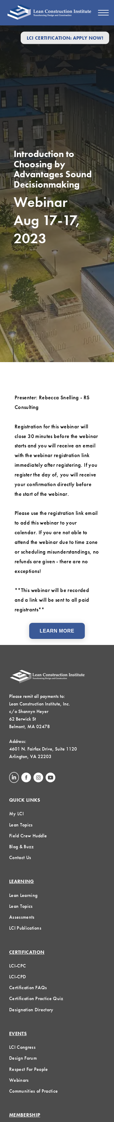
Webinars (19, 1080)
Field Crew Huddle (28, 836)
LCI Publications (25, 928)
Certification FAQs (28, 987)
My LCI (16, 813)
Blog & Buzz (21, 846)
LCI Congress (22, 1047)
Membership (24, 1115)
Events (18, 1033)
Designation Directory (31, 1009)
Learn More (57, 630)
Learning (21, 881)
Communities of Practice (33, 1091)
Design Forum (23, 1058)
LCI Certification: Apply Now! (65, 37)
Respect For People (28, 1069)
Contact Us (20, 857)
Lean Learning (23, 895)
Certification (26, 952)
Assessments (22, 917)
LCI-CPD (17, 976)
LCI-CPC (17, 966)
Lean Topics (21, 825)
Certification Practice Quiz (36, 998)
